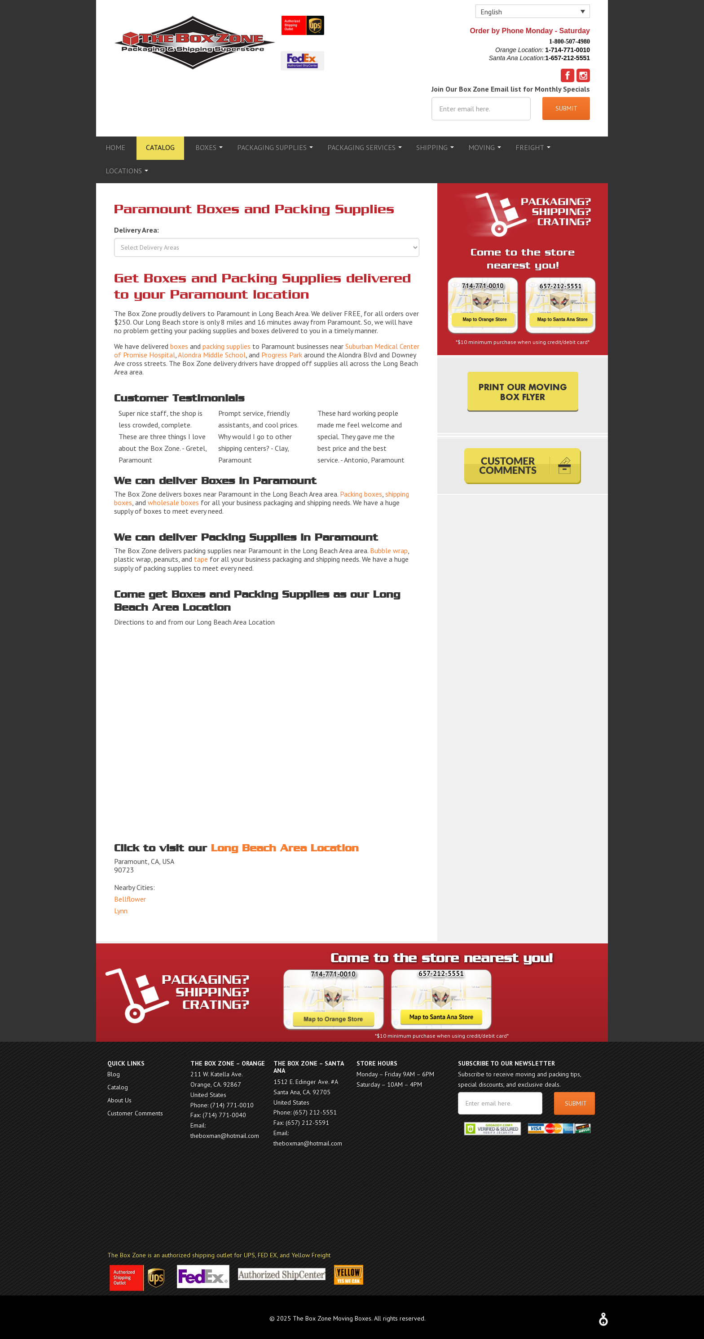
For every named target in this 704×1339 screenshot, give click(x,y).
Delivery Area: (136, 227)
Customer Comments (135, 1110)
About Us (119, 1097)
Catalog (117, 1084)
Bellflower (130, 896)
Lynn (121, 907)
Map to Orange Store (484, 316)
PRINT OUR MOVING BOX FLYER (523, 388)
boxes (179, 343)
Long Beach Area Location (285, 845)
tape (201, 556)
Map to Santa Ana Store (562, 316)
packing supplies (226, 343)
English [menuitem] (491, 11)
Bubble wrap (389, 547)
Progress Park (281, 352)
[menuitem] (532, 11)
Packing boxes (361, 491)
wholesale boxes (173, 499)
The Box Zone (195, 43)
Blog (113, 1071)
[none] (532, 11)
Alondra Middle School (212, 352)
